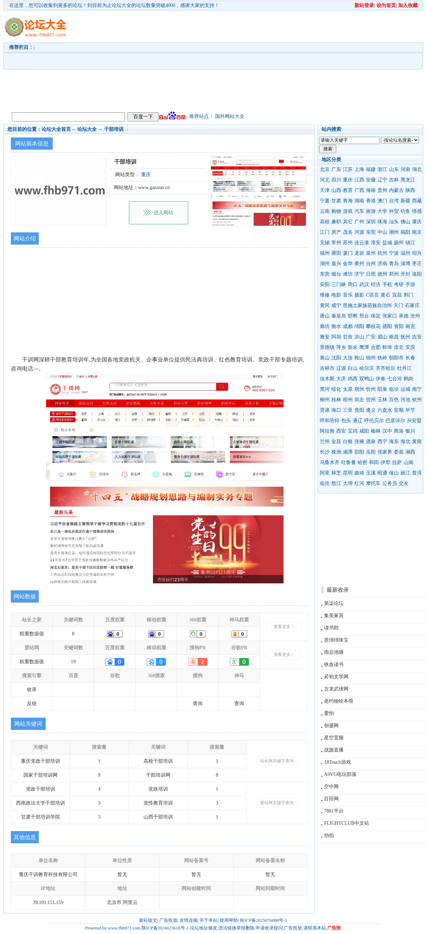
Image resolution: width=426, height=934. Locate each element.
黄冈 (325, 305)
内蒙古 (396, 190)
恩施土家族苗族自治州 (367, 305)
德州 (382, 274)
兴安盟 (414, 420)
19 (73, 661)
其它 (348, 221)
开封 (405, 274)
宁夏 (325, 200)
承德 (404, 316)
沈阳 (336, 357)
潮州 (394, 232)
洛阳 (417, 274)
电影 (336, 295)
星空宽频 (334, 737)
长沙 (325, 452)
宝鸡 (353, 431)
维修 (325, 295)
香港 (371, 200)
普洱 (417, 473)
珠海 (382, 221)
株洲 (336, 452)
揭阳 (405, 232)
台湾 (394, 200)
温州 (405, 253)
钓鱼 (405, 211)
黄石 (385, 295)
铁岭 (382, 357)
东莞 (371, 232)
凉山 (359, 336)
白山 (353, 368)
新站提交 (148, 920)
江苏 (348, 169)
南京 (417, 232)
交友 (404, 483)
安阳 (325, 284)
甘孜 (348, 336)
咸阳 (364, 431)
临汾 (394, 389)
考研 (399, 284)
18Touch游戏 (337, 762)
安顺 (399, 410)
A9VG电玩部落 (340, 774)
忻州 (371, 389)
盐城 (387, 242)
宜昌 (397, 295)
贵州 (382, 190)
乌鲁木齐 (329, 462)
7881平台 (334, 811)
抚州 (405, 336)
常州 (336, 242)
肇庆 (417, 221)
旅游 (371, 211)
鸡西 (353, 378)
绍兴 (417, 253)
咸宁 (336, 305)
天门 (398, 305)
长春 (410, 357)
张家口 (389, 316)
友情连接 (188, 920)
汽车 (359, 211)
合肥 (376, 347)
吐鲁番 (348, 462)
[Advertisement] (146, 60)
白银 (348, 441)
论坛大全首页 (56, 129)
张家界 (384, 452)
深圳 (371, 221)
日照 (371, 274)
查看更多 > (284, 626)
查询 (198, 703)
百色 (394, 399)
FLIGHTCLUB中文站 (346, 823)
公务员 (389, 483)
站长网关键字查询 (277, 761)
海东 (394, 441)
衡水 (336, 326)
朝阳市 (396, 357)
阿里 (325, 473)
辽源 (341, 368)
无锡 (325, 242)
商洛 (399, 431)
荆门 (408, 295)
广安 (371, 336)
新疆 (405, 200)
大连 (348, 357)
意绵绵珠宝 (336, 640)
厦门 (348, 253)
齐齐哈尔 (385, 368)
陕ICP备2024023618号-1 (165, 928)
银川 (410, 431)
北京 (325, 169)
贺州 (371, 399)
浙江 (382, 169)
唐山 (325, 316)
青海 (348, 200)
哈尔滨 (366, 368)
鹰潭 (364, 347)
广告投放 (168, 920)
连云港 (361, 242)
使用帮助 (229, 920)
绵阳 (359, 326)
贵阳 (359, 410)
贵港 (325, 410)
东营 (325, 274)
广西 (359, 190)
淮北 (399, 347)
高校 (325, 221)
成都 (348, 326)
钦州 (417, 399)
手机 (387, 284)
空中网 (331, 786)
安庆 (410, 347)
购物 (336, 211)
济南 (382, 263)
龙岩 (359, 253)
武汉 (364, 284)
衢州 (359, 263)
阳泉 (382, 389)
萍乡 (341, 347)
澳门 (382, 200)
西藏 (417, 200)
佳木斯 (327, 378)
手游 (410, 284)
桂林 (336, 399)
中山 (382, 232)
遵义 (371, 410)
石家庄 (412, 305)
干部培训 (114, 129)
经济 (376, 284)
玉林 (382, 399)
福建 (371, 169)
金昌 (336, 441)
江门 (325, 232)
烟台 (336, 274)
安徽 (371, 179)
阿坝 (336, 336)
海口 (336, 410)
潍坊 (348, 274)
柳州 (325, 399)
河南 (405, 169)
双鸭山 (366, 378)
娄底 (399, 452)
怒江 (336, 483)
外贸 (394, 211)
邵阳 (359, 452)
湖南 (359, 200)
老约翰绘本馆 (338, 701)
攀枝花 (373, 326)
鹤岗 (408, 378)
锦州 (371, 357)
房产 (336, 232)
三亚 (348, 410)
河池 (405, 399)
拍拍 (329, 835)
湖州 (325, 263)
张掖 (359, 441)
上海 (359, 169)
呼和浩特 (329, 420)
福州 (325, 253)
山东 (394, 169)
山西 (336, 190)
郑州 (394, 274)
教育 (348, 190)
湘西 (410, 452)
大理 (348, 483)
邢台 (364, 316)
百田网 (331, 798)
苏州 (348, 242)
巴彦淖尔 (395, 420)
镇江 (410, 242)
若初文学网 (336, 676)
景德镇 (327, 347)
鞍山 (359, 357)
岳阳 (371, 452)
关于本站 (208, 920)
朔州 (359, 389)
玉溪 (371, 473)
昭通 (382, 473)
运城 (405, 389)
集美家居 (334, 615)
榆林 (376, 431)
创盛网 (331, 725)
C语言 (372, 295)
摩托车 (373, 483)
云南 (325, 211)
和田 (374, 462)
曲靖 (359, 473)
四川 (336, 179)
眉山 (382, 336)
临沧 (325, 483)
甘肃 (336, 200)
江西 (359, 179)
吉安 (417, 336)
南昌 (394, 336)
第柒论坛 (334, 603)
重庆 (348, 179)
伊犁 (385, 462)
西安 (341, 431)
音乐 (348, 295)
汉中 (387, 431)
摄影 (359, 295)
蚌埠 (387, 347)
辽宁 (382, 179)
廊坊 (325, 326)
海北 (405, 441)
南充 (410, 326)
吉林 (394, 179)
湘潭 (348, 452)
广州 (359, 221)
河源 (359, 232)
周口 (353, 284)
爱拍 (329, 713)
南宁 (417, 389)
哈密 (362, 462)
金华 (348, 263)
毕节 (410, 410)
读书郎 (331, 627)
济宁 (359, 274)
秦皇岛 (338, 316)
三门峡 (338, 284)
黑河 (325, 389)
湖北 (417, 169)
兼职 (336, 221)
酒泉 (371, 441)
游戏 (348, 211)
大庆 (341, 378)
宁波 (394, 253)
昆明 (348, 473)
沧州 (415, 316)
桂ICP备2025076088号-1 (263, 920)
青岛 (394, 263)
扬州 (399, 242)
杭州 (382, 253)
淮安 (376, 242)
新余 (353, 347)
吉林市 (327, 368)
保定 (376, 316)
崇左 (359, 399)
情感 (417, 211)
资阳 (399, 326)
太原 (348, 389)
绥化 (336, 389)
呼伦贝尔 (374, 420)
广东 (336, 169)
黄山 (325, 357)
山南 (408, 462)
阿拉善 (327, 431)
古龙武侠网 (336, 689)
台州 (371, 263)
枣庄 (417, 263)
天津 (325, 190)
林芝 (336, 473)
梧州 (348, 399)
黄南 (417, 441)
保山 (394, 473)
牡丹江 (404, 368)
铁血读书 (334, 664)
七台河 (394, 378)
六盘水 (384, 410)
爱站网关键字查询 (277, 802)
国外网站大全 (229, 116)
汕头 (394, 221)
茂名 (348, 232)
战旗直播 (334, 750)
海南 (371, 190)
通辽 (357, 420)
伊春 (380, 378)
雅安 (325, 336)
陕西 (410, 190)
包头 (346, 420)
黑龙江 (408, 179)
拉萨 (397, 462)
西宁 (382, 441)
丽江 (405, 473)
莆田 (336, 253)
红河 (359, 483)
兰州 (325, 441)
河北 (325, 179)
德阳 (387, 326)
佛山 (405, 221)
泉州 (371, 253)
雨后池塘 (334, 652)
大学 (382, 211)
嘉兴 (336, 263)
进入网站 (163, 212)
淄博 (405, 263)
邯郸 (353, 316)
